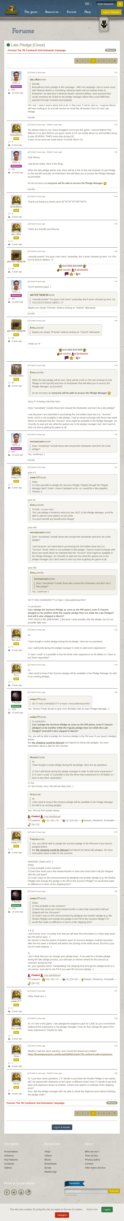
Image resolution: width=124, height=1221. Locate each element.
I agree (107, 1209)
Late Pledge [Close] (26, 45)
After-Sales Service (95, 1167)
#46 (116, 251)
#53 (116, 665)
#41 (116, 72)
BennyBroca (16, 135)
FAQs (48, 1151)
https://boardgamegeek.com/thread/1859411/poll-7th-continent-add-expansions (70, 1054)
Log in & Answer (62, 1127)
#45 (116, 224)
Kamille (16, 83)
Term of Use (91, 1155)
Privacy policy (92, 1159)
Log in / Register (111, 12)
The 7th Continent (27, 50)
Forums (71, 12)
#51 (116, 467)
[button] (88, 4)
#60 (116, 1073)
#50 (116, 434)
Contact (89, 1163)
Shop (87, 12)
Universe (9, 1155)
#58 (116, 1018)
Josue (16, 1056)
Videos (48, 1155)
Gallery (8, 1167)
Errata (48, 1167)
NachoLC (16, 640)
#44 (116, 196)
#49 (116, 365)
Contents (9, 1163)
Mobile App (51, 1171)
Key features (11, 1159)
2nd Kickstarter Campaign (52, 50)
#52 (116, 630)
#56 (116, 891)
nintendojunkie (16, 376)
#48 (116, 321)
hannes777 (16, 478)
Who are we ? (92, 1151)
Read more (92, 1209)
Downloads (51, 1163)
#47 (116, 281)
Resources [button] (53, 12)
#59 (116, 1046)
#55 (116, 832)
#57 (116, 991)
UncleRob (35, 80)
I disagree (62, 1215)
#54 (116, 692)
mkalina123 (16, 1029)
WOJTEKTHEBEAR (16, 262)
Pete (16, 675)
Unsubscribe (70, 1195)
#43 (116, 152)
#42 (116, 125)
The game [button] (32, 12)
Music (48, 1159)
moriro (16, 1084)
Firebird (16, 703)
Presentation (11, 1151)
